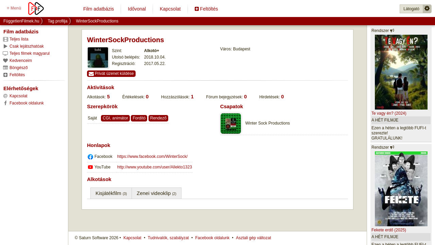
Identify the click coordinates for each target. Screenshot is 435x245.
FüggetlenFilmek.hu (21, 21)
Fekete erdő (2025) (388, 230)
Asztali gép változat (253, 237)
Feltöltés (206, 9)
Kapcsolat (170, 9)
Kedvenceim (17, 60)
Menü (14, 8)
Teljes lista (15, 39)
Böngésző (15, 67)
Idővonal (137, 9)
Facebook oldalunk (212, 237)
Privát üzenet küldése (111, 73)
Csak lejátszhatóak (23, 46)
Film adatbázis (98, 9)
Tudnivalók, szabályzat (168, 237)
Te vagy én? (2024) (388, 113)
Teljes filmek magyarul (26, 53)
